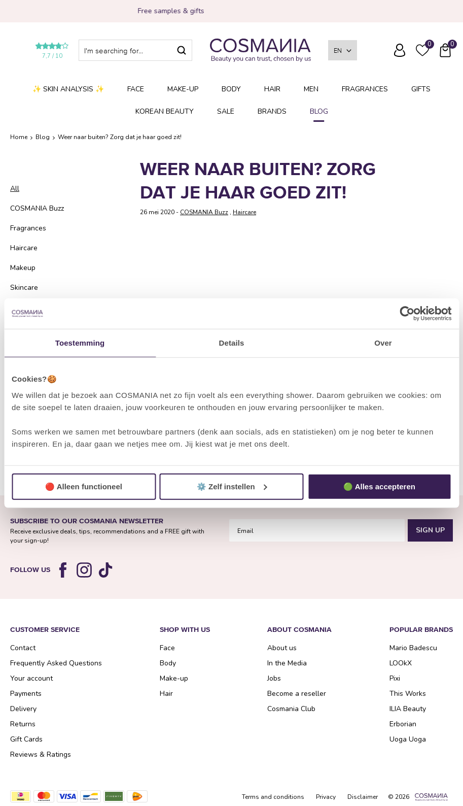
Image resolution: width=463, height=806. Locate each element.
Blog (319, 111)
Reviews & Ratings (40, 754)
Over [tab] (383, 343)
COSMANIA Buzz (37, 208)
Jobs (274, 678)
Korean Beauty (164, 111)
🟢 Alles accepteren (379, 486)
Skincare (24, 287)
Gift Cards (26, 739)
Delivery (23, 709)
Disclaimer (362, 797)
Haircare (24, 248)
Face (135, 89)
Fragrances (365, 89)
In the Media (287, 663)
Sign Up (430, 530)
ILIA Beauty (407, 709)
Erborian (402, 724)
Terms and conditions (273, 797)
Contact (22, 648)
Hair (272, 89)
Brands (272, 111)
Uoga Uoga (407, 739)
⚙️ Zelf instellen (232, 486)
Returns (22, 724)
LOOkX (400, 663)
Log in (399, 50)
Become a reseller (296, 693)
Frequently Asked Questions (376, 57)
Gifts (421, 89)
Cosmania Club (291, 709)
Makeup (22, 268)
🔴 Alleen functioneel (83, 486)
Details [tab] (231, 343)
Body (231, 89)
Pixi (394, 678)
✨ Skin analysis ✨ (68, 89)
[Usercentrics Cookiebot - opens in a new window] (407, 313)
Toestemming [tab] (80, 343)
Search (181, 50)
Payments (26, 693)
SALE (225, 111)
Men (311, 89)
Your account (31, 678)
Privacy (326, 797)
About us (282, 648)
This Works (407, 693)
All (14, 188)
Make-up (182, 89)
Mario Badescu (413, 648)
